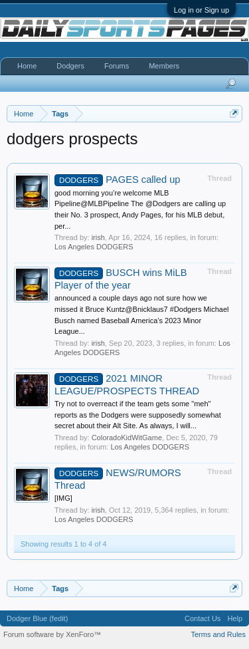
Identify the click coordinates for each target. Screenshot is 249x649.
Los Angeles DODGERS (93, 247)
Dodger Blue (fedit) (37, 618)
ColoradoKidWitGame (127, 438)
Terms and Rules (218, 634)
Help (234, 618)
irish (98, 237)
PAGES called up (117, 179)
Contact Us (202, 618)
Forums (116, 66)
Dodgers (70, 66)
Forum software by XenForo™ (52, 634)
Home (27, 66)
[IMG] (63, 498)
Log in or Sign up (201, 10)
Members (164, 66)
